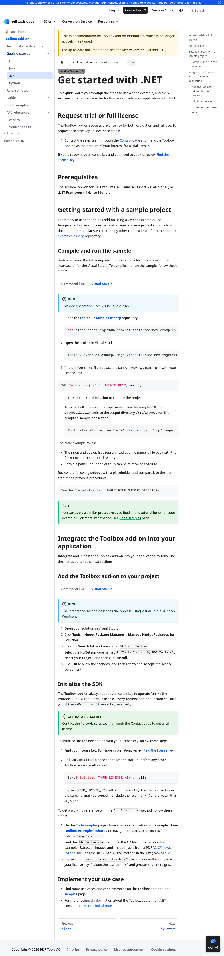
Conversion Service (77, 21)
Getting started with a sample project (201, 54)
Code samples (130, 518)
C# (160, 847)
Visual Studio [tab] (101, 284)
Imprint (73, 949)
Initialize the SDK (202, 101)
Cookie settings (163, 949)
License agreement (129, 949)
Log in (114, 10)
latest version (133, 50)
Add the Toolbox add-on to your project (202, 91)
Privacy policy (97, 949)
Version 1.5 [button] (161, 10)
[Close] (219, 2)
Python (69, 853)
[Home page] (62, 62)
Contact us (135, 10)
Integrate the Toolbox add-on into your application (201, 76)
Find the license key (158, 750)
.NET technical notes (98, 905)
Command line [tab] (73, 284)
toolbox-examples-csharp (100, 318)
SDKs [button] (47, 21)
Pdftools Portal (173, 2)
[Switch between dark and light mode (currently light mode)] (181, 10)
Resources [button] (106, 21)
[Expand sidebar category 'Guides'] (48, 97)
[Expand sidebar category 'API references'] (48, 112)
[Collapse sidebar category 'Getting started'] (48, 53)
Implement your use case (204, 109)
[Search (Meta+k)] (203, 10)
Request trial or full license (200, 37)
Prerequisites (196, 45)
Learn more (192, 2)
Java (167, 847)
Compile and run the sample (204, 64)
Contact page (130, 140)
